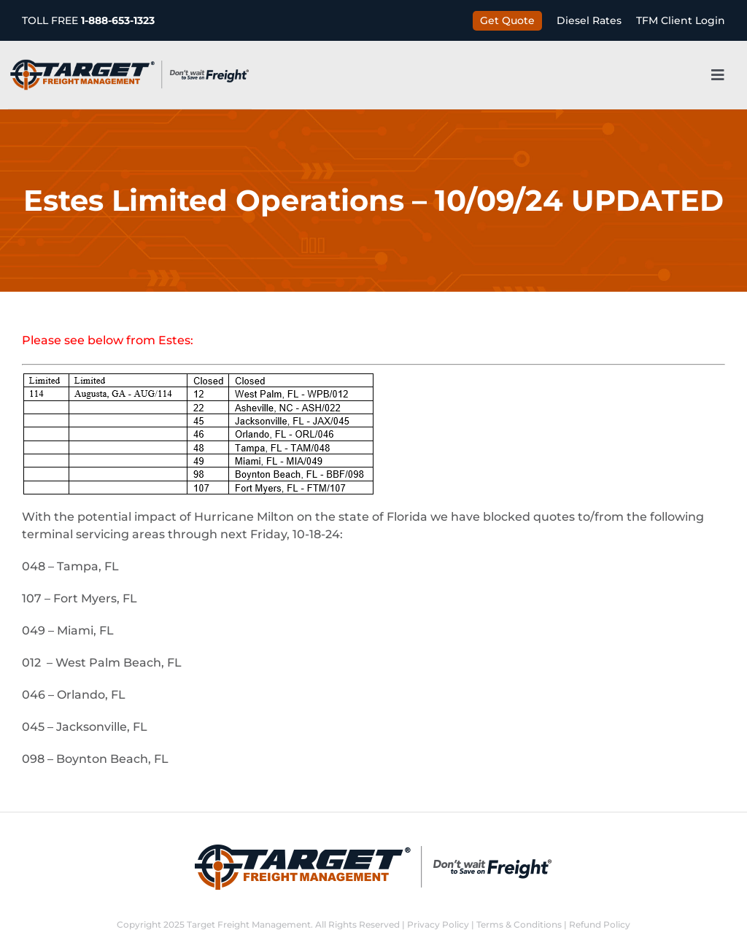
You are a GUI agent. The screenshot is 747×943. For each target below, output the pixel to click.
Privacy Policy (438, 924)
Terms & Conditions (519, 924)
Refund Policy (599, 924)
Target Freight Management (249, 924)
